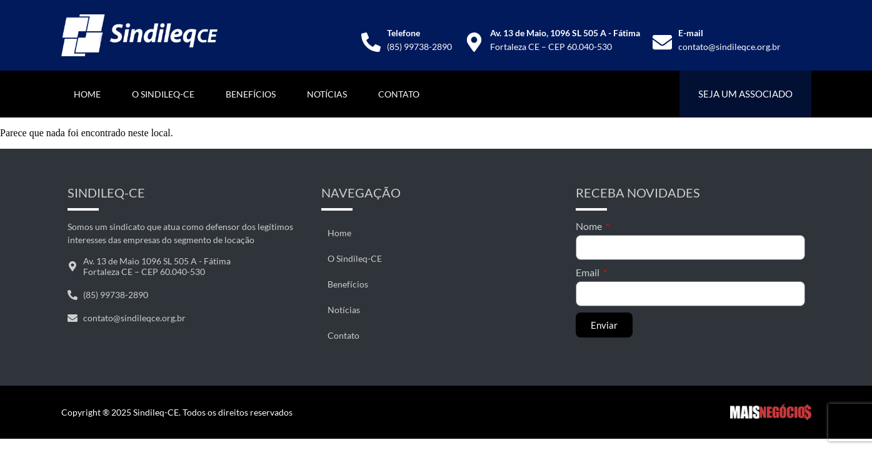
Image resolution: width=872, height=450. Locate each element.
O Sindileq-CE (163, 94)
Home (87, 94)
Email (588, 272)
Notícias (327, 94)
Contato (398, 94)
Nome (590, 226)
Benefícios (251, 94)
